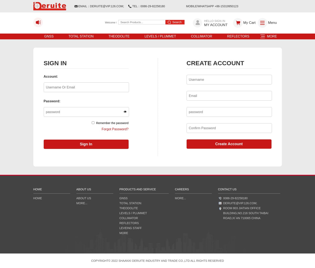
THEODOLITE (119, 36)
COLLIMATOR (201, 36)
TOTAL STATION (81, 36)
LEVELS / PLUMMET (160, 36)
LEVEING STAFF (130, 228)
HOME (37, 198)
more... (82, 203)
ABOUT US (83, 198)
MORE (270, 36)
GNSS (49, 36)
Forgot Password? (115, 129)
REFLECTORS (238, 36)
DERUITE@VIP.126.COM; (107, 6)
